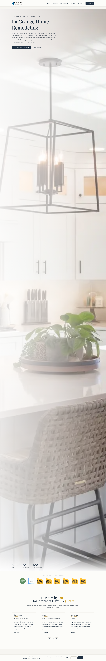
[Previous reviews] (49, 638)
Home (48, 3)
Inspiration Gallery (64, 3)
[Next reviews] (56, 638)
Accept (80, 657)
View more (16, 632)
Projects (73, 3)
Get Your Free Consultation (21, 47)
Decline (74, 657)
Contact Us (90, 3)
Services (80, 3)
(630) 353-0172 (38, 47)
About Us (55, 3)
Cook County (19, 7)
